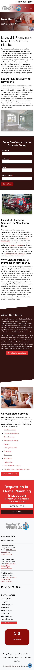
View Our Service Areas (9, 623)
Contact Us (17, 512)
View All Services (10, 474)
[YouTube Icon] (17, 587)
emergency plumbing (16, 245)
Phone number (7, 175)
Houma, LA (5, 613)
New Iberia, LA (6, 599)
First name (6, 150)
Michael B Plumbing (11, 666)
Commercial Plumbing (11, 433)
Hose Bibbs (8, 458)
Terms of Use (19, 657)
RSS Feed (17, 661)
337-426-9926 (11, 550)
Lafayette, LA (5, 602)
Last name (6, 159)
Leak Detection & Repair (12, 466)
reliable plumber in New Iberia (15, 253)
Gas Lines (7, 451)
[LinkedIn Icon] (13, 587)
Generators (8, 455)
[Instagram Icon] (6, 587)
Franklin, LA (5, 607)
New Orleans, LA (7, 619)
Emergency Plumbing (11, 440)
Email (4, 167)
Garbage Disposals (10, 448)
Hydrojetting (8, 462)
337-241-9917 (24, 2)
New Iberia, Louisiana (17, 353)
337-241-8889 (11, 577)
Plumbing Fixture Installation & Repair (17, 469)
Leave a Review (6, 554)
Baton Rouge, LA (7, 605)
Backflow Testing (10, 430)
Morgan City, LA (6, 610)
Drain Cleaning (9, 437)
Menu (29, 7)
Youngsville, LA (6, 616)
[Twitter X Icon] (9, 587)
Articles (28, 654)
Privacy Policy (8, 657)
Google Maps (5, 552)
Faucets (6, 444)
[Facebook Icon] (2, 587)
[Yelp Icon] (20, 587)
